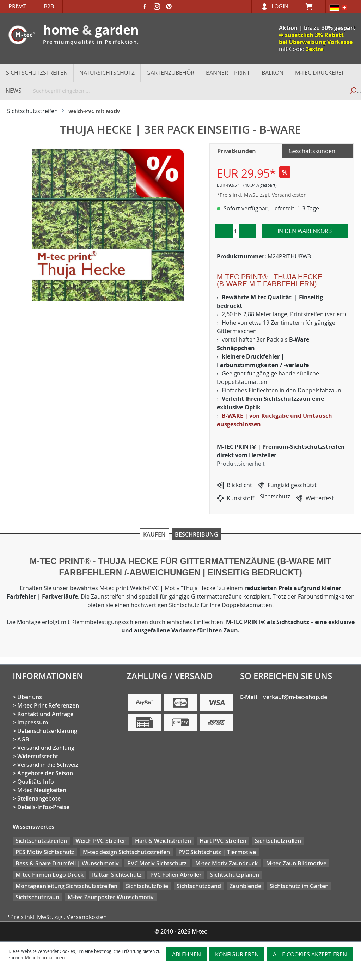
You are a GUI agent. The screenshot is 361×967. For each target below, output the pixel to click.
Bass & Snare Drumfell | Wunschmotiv (67, 863)
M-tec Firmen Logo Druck (50, 875)
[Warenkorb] (311, 6)
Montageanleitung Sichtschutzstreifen (66, 886)
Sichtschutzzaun (37, 897)
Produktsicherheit (241, 463)
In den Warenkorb (304, 231)
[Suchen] (353, 90)
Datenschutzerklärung (47, 731)
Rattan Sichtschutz (117, 875)
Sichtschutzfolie (147, 886)
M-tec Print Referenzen (48, 705)
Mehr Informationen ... (47, 957)
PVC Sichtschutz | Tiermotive (217, 852)
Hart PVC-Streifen (223, 841)
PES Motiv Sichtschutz (45, 852)
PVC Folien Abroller (176, 875)
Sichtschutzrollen (278, 841)
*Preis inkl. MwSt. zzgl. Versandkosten (262, 194)
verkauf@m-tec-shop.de (295, 697)
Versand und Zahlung (45, 748)
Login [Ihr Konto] (279, 6)
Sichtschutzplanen (234, 875)
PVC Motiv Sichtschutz (157, 863)
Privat (17, 6)
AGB (23, 739)
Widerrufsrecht (37, 756)
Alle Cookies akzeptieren (310, 954)
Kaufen (154, 534)
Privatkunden (236, 151)
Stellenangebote (39, 798)
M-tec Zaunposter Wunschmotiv (111, 897)
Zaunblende (245, 886)
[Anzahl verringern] (224, 231)
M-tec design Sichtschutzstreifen (126, 852)
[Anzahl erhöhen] (247, 231)
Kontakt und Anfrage (45, 714)
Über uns (29, 697)
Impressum (32, 722)
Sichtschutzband (199, 886)
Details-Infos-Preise (43, 807)
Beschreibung (196, 534)
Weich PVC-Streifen (101, 841)
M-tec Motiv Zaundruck (226, 863)
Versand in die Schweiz (47, 765)
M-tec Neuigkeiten (41, 790)
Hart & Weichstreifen (163, 841)
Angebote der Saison (45, 773)
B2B (49, 6)
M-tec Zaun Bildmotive (296, 863)
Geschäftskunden (312, 151)
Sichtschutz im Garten (299, 886)
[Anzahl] (235, 231)
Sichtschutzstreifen (41, 841)
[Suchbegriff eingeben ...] (186, 90)
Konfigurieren (237, 954)
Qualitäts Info (35, 781)
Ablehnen (186, 954)
